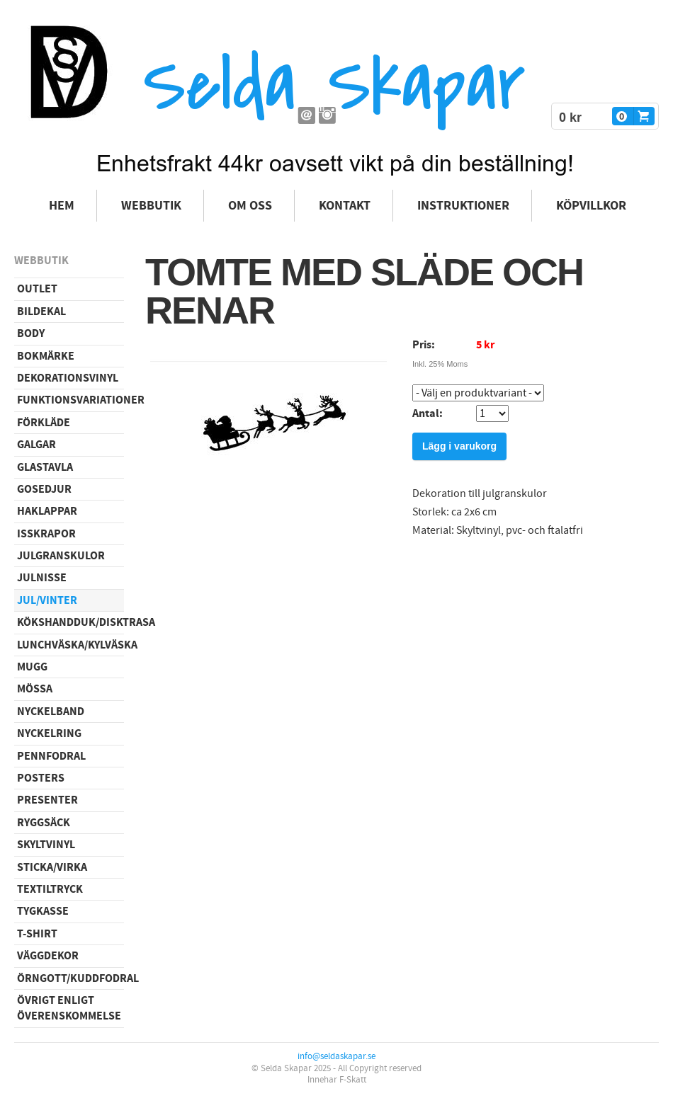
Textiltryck (50, 889)
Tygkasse (43, 911)
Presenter (47, 800)
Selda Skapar (334, 85)
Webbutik (151, 206)
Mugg (32, 667)
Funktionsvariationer (70, 400)
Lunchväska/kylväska (70, 645)
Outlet (37, 289)
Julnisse (42, 578)
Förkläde (43, 422)
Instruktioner (463, 206)
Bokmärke (45, 356)
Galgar (36, 444)
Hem (61, 206)
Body (31, 333)
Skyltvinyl (46, 844)
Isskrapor (46, 534)
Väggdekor (48, 956)
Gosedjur (44, 489)
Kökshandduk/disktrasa (70, 622)
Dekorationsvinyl (67, 378)
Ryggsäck (43, 822)
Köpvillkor (591, 206)
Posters (40, 778)
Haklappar (47, 511)
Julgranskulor (61, 556)
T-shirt (37, 934)
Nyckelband (50, 711)
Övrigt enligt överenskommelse (69, 1008)
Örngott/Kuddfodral (70, 978)
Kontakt (345, 206)
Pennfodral (51, 756)
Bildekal (41, 311)
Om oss (250, 206)
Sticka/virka (52, 867)
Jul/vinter (47, 600)
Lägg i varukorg (459, 446)
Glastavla (45, 467)
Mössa (34, 689)
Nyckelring (49, 733)
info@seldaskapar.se (336, 1056)
